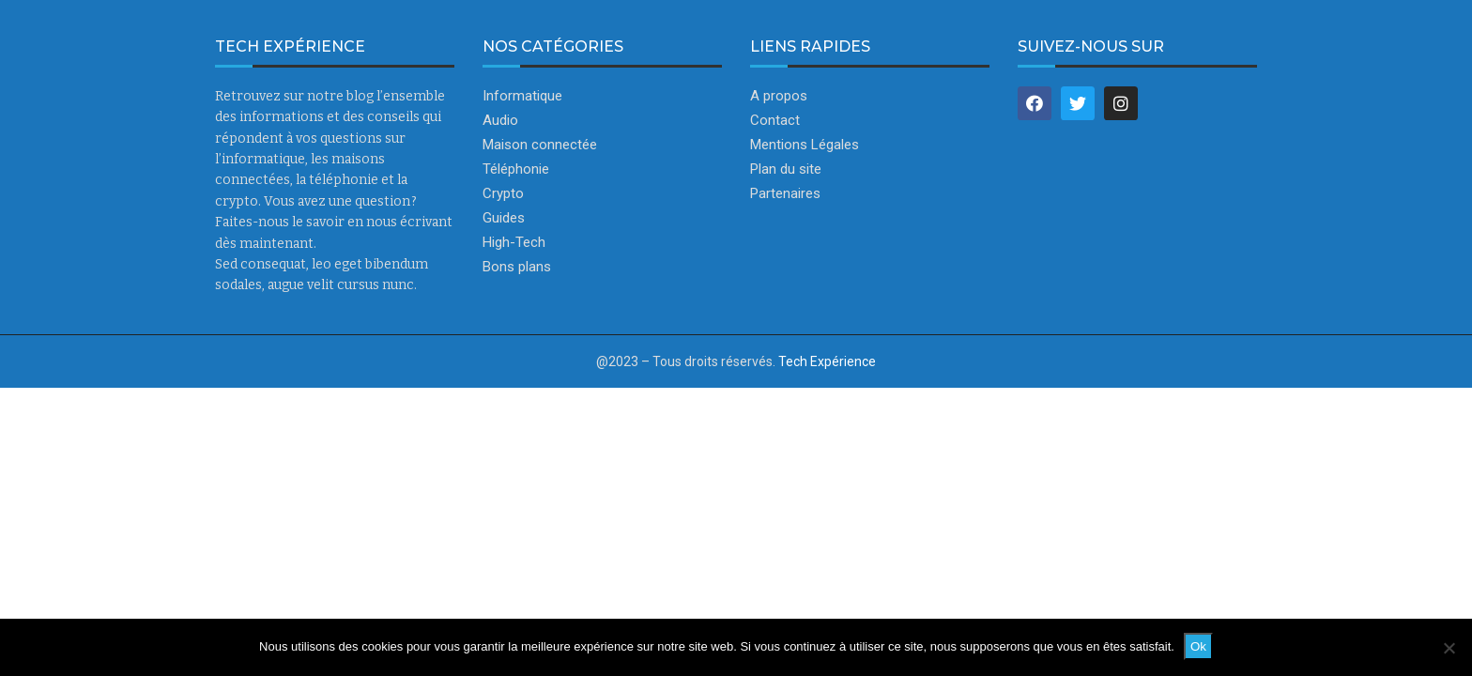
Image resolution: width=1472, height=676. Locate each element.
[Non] (1448, 647)
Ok (1198, 646)
